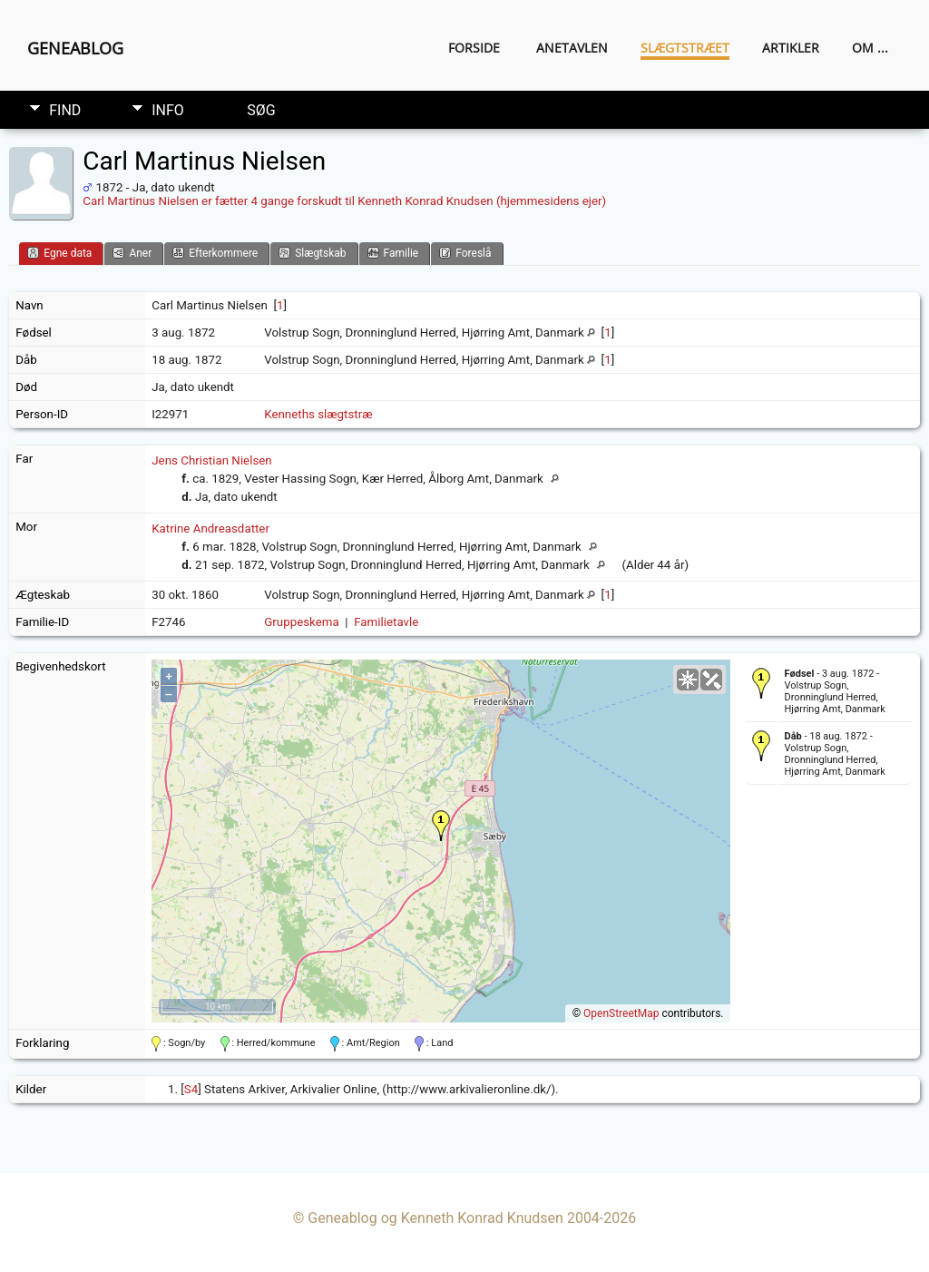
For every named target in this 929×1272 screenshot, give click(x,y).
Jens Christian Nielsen (212, 460)
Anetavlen (572, 47)
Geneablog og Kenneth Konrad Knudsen (435, 1218)
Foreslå (465, 252)
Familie (393, 252)
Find (65, 110)
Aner (132, 252)
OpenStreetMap (621, 1013)
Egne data (59, 252)
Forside (474, 47)
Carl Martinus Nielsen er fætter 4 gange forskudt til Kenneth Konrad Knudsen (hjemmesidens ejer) (344, 201)
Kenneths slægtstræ (318, 414)
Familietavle (386, 622)
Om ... (870, 47)
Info (168, 110)
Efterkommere (215, 252)
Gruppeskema (301, 622)
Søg (261, 110)
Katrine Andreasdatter (210, 528)
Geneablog (75, 48)
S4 (191, 1089)
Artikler (790, 47)
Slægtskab (312, 252)
